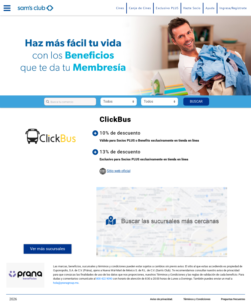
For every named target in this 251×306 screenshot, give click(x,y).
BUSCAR (196, 101)
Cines (120, 8)
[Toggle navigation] (7, 8)
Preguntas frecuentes (233, 299)
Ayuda (210, 8)
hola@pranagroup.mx (65, 282)
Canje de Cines (140, 8)
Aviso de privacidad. (161, 299)
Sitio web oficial (118, 171)
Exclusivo (167, 8)
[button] (165, 133)
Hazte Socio (192, 8)
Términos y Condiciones (196, 299)
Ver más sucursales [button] (47, 248)
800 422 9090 (104, 278)
